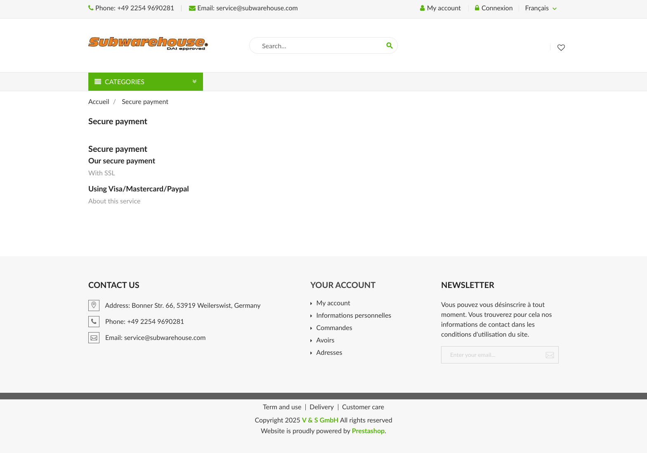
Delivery (321, 407)
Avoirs (325, 340)
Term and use (282, 407)
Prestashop (368, 431)
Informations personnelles (354, 315)
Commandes (334, 328)
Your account (342, 285)
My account (333, 303)
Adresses (329, 352)
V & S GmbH (320, 420)
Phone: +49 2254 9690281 (131, 8)
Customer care (363, 407)
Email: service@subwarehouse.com (243, 8)
